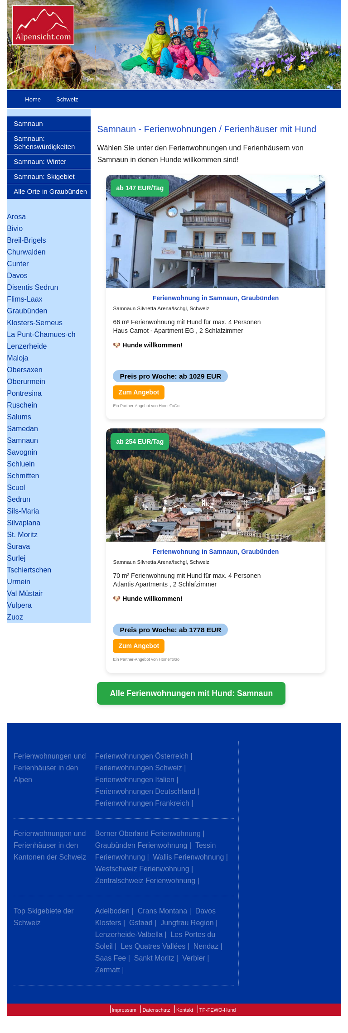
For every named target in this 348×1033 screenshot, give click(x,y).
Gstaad (141, 923)
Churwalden (26, 252)
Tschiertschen (29, 570)
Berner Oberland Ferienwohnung (148, 833)
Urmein (18, 582)
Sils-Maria (23, 511)
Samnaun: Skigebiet (44, 176)
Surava (18, 546)
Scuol (16, 487)
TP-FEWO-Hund (217, 1010)
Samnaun (28, 123)
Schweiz (67, 99)
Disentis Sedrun (32, 287)
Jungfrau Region (186, 923)
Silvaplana (23, 523)
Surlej (16, 558)
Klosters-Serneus (35, 323)
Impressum (124, 1010)
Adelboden (112, 911)
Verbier (193, 958)
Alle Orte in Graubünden (50, 191)
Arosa (16, 217)
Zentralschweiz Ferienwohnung (145, 880)
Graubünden (27, 311)
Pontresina (24, 393)
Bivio (15, 228)
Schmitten (23, 476)
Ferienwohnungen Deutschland (145, 791)
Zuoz (15, 617)
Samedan (22, 428)
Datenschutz (156, 1010)
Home (33, 99)
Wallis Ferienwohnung (188, 857)
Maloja (17, 358)
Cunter (18, 264)
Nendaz (205, 946)
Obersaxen (24, 370)
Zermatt (107, 970)
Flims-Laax (24, 299)
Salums (19, 417)
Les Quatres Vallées (153, 946)
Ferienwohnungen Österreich (141, 756)
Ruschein (22, 405)
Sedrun (18, 499)
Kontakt (184, 1010)
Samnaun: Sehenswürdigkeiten (44, 142)
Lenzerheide (27, 346)
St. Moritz (22, 534)
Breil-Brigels (26, 240)
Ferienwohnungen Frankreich (142, 803)
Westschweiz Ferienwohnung (142, 869)
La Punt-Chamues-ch (41, 334)
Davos (17, 275)
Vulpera (19, 605)
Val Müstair (25, 593)
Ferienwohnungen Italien (134, 779)
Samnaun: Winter (40, 161)
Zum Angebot (138, 392)
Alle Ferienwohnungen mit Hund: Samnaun (191, 693)
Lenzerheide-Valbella (129, 934)
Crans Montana (162, 911)
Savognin (22, 452)
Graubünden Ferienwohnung (141, 845)
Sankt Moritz (154, 958)
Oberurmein (26, 381)
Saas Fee (110, 958)
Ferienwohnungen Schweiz (138, 768)
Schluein (20, 464)
